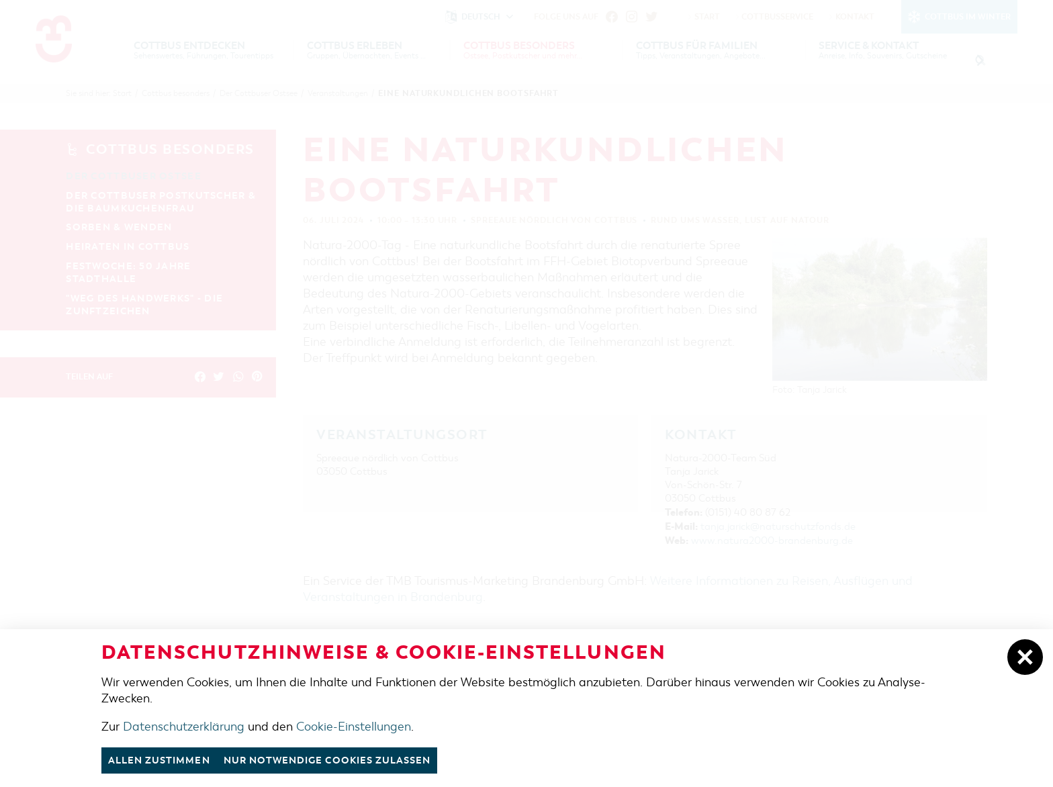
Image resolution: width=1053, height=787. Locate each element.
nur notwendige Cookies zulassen (343, 760)
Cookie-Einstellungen (353, 726)
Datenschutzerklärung (183, 726)
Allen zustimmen (163, 760)
